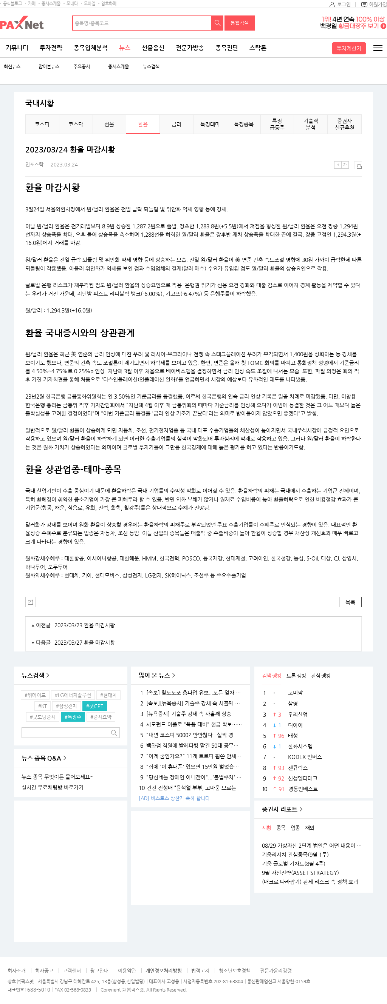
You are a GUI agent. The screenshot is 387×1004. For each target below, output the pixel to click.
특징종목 (244, 124)
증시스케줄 (51, 4)
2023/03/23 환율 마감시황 (84, 625)
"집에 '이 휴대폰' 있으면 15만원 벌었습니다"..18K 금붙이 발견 (190, 766)
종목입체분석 (91, 47)
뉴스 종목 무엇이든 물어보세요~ (57, 777)
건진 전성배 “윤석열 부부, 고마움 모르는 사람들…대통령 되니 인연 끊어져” (190, 787)
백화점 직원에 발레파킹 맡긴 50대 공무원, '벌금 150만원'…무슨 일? (190, 745)
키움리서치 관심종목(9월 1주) (295, 855)
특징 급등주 (277, 124)
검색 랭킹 (271, 676)
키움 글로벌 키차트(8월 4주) (293, 864)
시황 (266, 828)
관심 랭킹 (320, 676)
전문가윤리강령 (276, 970)
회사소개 (17, 970)
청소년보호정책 (235, 970)
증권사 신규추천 (344, 124)
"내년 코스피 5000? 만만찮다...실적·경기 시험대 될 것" (190, 735)
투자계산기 (349, 48)
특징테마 (210, 124)
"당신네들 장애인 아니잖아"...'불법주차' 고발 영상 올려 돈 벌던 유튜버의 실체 (190, 777)
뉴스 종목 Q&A (41, 758)
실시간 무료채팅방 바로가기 (53, 787)
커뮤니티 (17, 47)
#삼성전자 (66, 706)
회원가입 (378, 4)
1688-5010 (37, 989)
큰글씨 (345, 165)
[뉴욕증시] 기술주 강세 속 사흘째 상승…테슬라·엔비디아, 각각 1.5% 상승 (190, 713)
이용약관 (127, 970)
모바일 (89, 4)
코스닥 (75, 124)
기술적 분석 (310, 124)
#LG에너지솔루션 (73, 695)
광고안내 (99, 970)
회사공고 (44, 970)
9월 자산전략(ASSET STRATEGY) (300, 873)
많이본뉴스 (49, 66)
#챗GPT (94, 706)
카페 (32, 4)
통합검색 (240, 23)
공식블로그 (12, 4)
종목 (280, 828)
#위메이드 (35, 695)
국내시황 (39, 103)
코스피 (42, 124)
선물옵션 (153, 47)
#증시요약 (100, 717)
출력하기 (358, 165)
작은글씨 (338, 165)
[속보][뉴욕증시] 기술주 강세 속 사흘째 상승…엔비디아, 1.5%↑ (190, 703)
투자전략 (51, 47)
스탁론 (257, 47)
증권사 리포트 (279, 809)
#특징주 (73, 717)
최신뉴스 (12, 66)
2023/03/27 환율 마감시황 (84, 642)
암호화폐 (108, 4)
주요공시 (81, 66)
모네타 (72, 4)
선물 (109, 124)
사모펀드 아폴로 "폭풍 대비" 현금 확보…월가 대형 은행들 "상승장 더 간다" (190, 724)
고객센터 (72, 970)
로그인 (344, 4)
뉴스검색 (151, 66)
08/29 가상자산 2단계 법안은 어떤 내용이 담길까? (313, 845)
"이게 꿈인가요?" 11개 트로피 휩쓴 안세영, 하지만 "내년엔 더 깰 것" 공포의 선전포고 (190, 756)
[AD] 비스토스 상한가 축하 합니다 (174, 798)
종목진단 (226, 47)
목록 (350, 602)
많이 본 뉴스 (154, 675)
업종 (295, 828)
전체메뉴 (377, 47)
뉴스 (124, 47)
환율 (143, 124)
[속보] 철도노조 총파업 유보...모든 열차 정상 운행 (190, 692)
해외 (309, 828)
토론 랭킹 (296, 676)
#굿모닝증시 (43, 717)
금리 (176, 124)
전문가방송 (190, 47)
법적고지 (200, 970)
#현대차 (108, 695)
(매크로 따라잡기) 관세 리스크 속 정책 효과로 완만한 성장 (313, 882)
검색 (217, 23)
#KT (42, 706)
